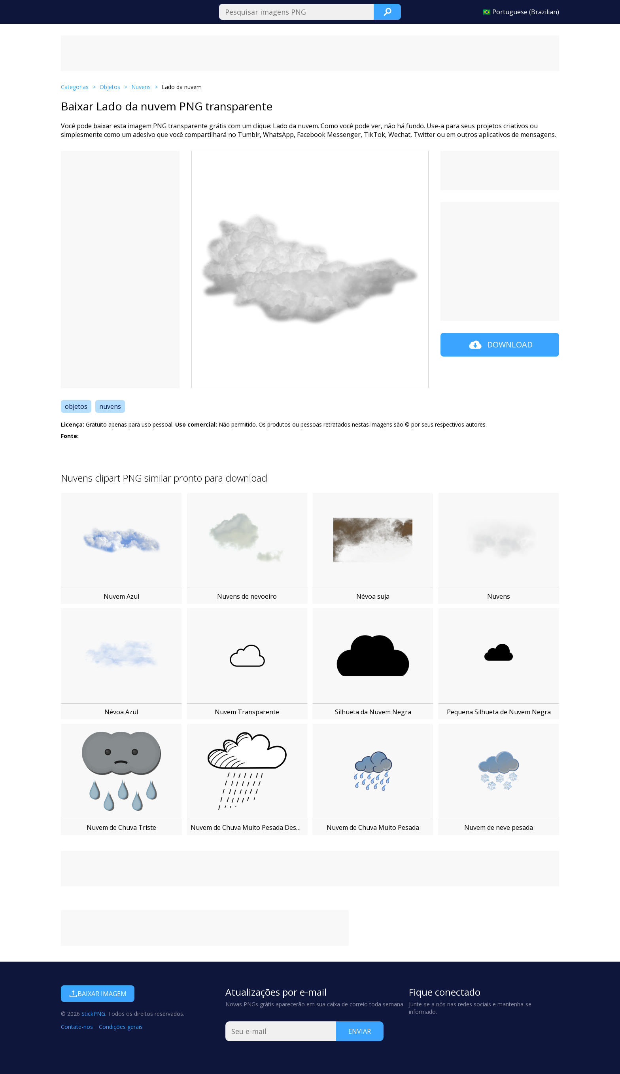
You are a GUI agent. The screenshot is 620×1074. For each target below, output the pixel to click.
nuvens (110, 406)
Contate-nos (77, 1026)
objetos (76, 406)
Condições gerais (121, 1026)
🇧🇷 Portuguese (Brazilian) (521, 12)
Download (500, 345)
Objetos (110, 87)
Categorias (75, 87)
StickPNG (93, 1013)
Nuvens (141, 87)
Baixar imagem (98, 993)
